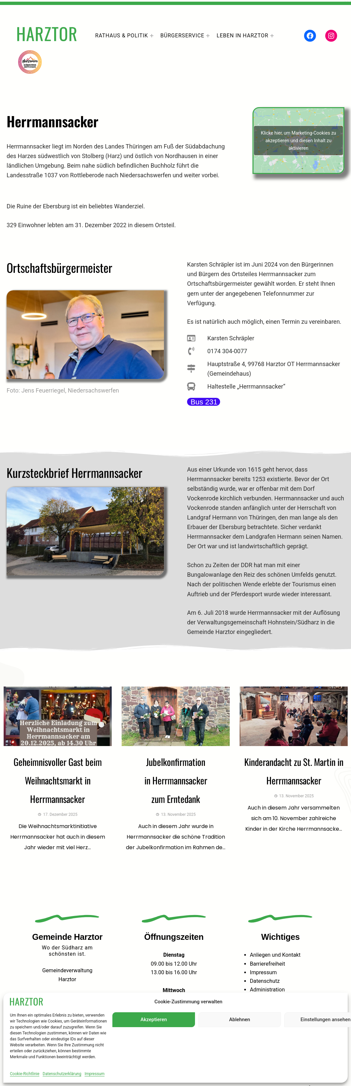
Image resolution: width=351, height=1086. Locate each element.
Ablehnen (239, 1020)
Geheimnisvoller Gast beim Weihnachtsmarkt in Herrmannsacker (58, 780)
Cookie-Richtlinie (24, 1073)
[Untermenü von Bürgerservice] (208, 35)
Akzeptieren (153, 1020)
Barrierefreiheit (267, 964)
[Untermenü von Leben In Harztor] (272, 35)
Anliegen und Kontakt (275, 955)
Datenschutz (265, 981)
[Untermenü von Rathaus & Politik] (151, 35)
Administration (267, 989)
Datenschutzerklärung (62, 1073)
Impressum (94, 1073)
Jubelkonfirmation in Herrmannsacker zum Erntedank (175, 780)
